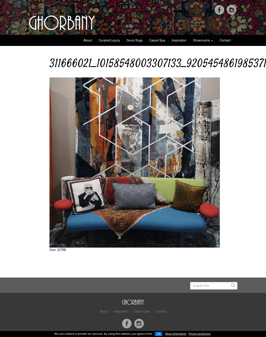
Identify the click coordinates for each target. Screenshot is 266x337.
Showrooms (203, 40)
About (87, 40)
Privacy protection (200, 333)
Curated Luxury (109, 40)
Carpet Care (141, 311)
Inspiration (179, 40)
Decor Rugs (135, 40)
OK (158, 333)
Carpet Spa (157, 40)
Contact (225, 40)
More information (175, 333)
